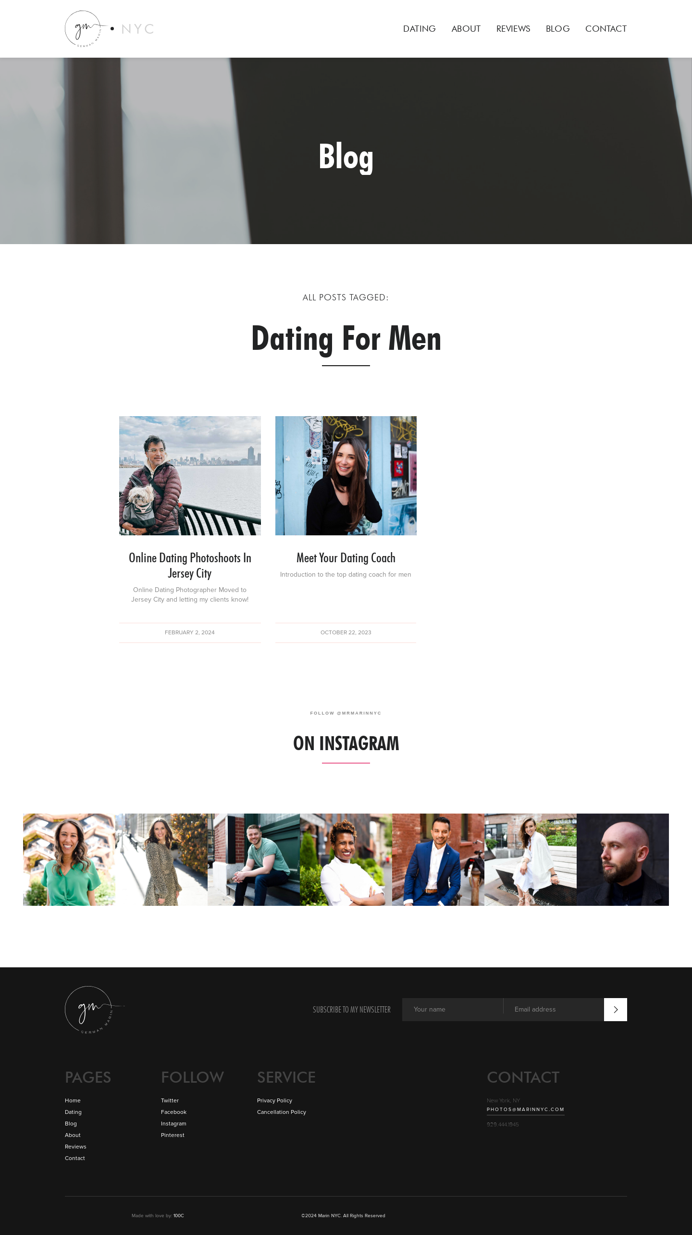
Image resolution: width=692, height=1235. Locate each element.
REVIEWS (513, 29)
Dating (73, 1112)
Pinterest (173, 1135)
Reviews (75, 1146)
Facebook (173, 1112)
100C (178, 1216)
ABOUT (466, 29)
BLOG (558, 29)
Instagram (173, 1123)
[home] (111, 28)
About (73, 1135)
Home (73, 1100)
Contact (75, 1158)
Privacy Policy (274, 1100)
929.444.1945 (503, 1124)
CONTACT (606, 29)
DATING (419, 29)
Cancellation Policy (281, 1112)
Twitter (170, 1100)
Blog (71, 1123)
